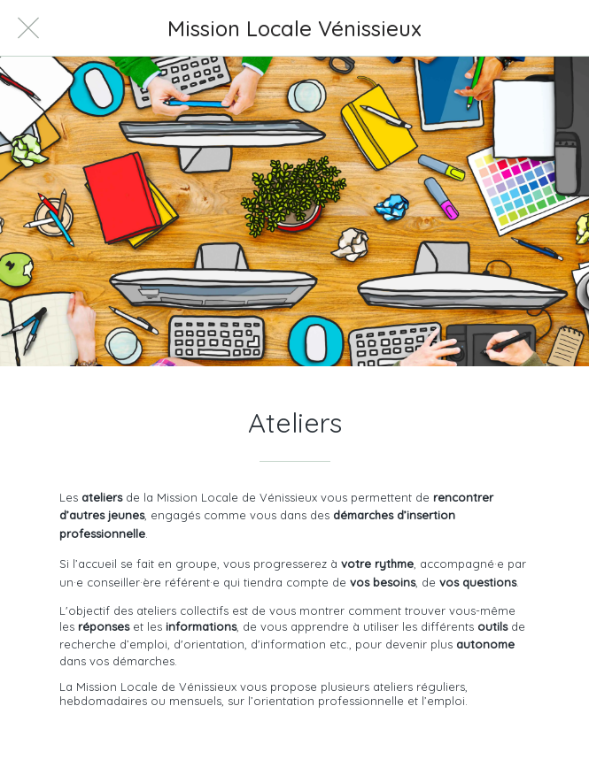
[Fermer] (28, 28)
